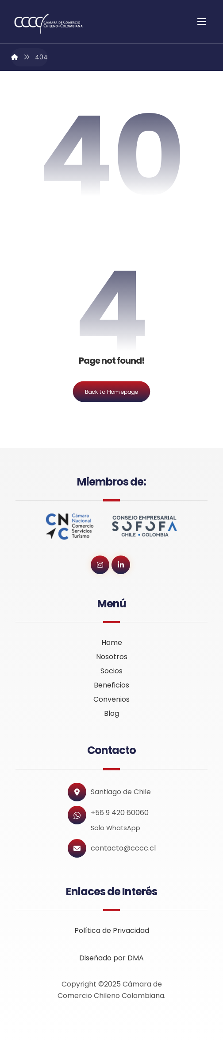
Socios (111, 671)
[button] (202, 22)
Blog (111, 713)
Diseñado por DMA (111, 958)
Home (111, 642)
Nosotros (111, 657)
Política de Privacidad (111, 930)
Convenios (111, 699)
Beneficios (111, 685)
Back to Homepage (111, 392)
